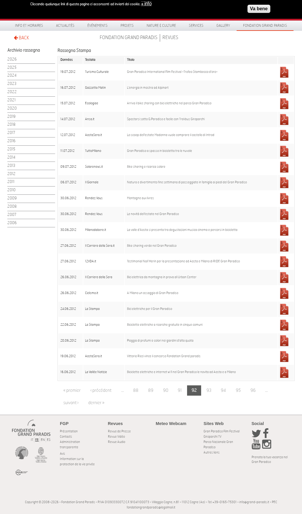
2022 (12, 92)
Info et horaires (29, 25)
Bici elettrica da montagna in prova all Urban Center (161, 277)
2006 (12, 223)
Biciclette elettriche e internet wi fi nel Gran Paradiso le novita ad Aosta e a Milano (181, 372)
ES (48, 439)
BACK (21, 37)
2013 (11, 166)
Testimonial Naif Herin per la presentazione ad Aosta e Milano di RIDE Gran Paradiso (183, 261)
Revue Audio (116, 442)
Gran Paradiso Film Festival (221, 431)
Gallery (223, 25)
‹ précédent (100, 390)
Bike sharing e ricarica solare (146, 166)
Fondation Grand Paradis (265, 25)
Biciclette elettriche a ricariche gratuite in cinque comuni (165, 324)
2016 (11, 141)
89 (150, 390)
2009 (12, 198)
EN (43, 439)
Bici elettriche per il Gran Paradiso (149, 309)
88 (135, 390)
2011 (10, 182)
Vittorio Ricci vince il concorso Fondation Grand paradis (164, 356)
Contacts (66, 436)
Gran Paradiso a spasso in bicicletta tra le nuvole (159, 151)
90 (165, 390)
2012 (11, 174)
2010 (11, 190)
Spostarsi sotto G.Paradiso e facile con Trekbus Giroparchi (166, 119)
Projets (127, 25)
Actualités (65, 25)
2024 (11, 76)
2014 (11, 157)
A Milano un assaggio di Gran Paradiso (152, 293)
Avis (62, 453)
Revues (170, 37)
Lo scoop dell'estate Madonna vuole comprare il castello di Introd (170, 135)
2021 (11, 100)
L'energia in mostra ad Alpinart (148, 87)
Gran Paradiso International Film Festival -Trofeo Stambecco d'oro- (172, 71)
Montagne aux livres (140, 198)
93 (208, 390)
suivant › (71, 403)
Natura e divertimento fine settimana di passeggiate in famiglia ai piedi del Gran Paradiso (187, 182)
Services (196, 25)
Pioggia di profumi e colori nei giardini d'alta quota (160, 340)
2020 (12, 108)
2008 (12, 207)
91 (180, 390)
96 (253, 390)
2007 (11, 215)
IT (32, 439)
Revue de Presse (119, 431)
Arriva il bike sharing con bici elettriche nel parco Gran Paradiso (169, 103)
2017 (11, 133)
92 (194, 390)
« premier (72, 390)
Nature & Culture (161, 25)
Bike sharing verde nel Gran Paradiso (152, 245)
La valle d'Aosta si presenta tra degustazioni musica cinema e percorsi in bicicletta (182, 230)
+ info (146, 2)
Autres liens (211, 452)
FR (37, 439)
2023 (11, 84)
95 (238, 390)
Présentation (69, 431)
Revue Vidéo (116, 436)
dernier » (96, 403)
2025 (11, 68)
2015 (11, 149)
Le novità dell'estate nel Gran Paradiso (153, 214)
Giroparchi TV (212, 436)
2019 (11, 117)
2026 (12, 59)
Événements (97, 25)
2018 (11, 125)
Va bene (259, 7)
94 (223, 390)
